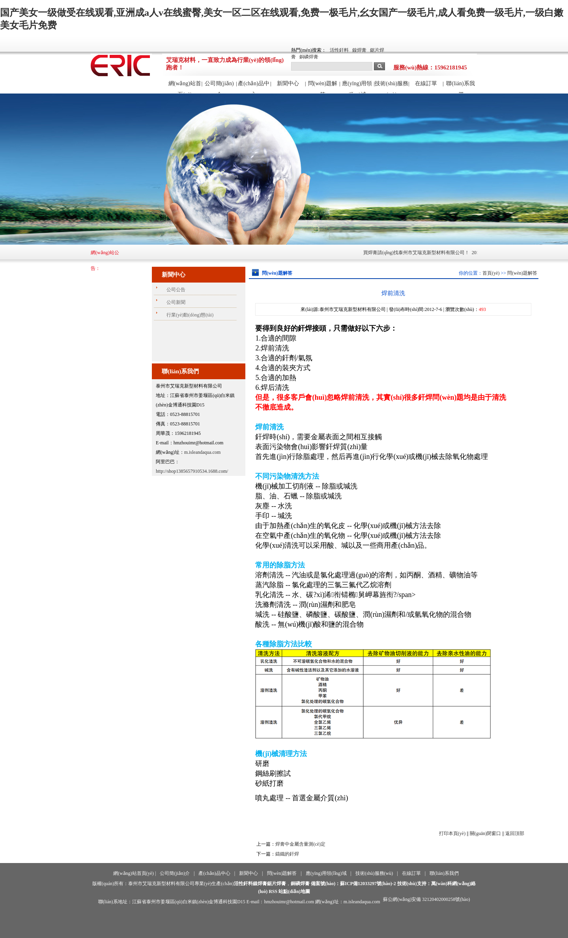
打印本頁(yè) (452, 833)
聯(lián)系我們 (460, 87)
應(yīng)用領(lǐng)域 (357, 87)
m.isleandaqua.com (202, 452)
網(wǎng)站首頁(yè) (184, 87)
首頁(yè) (490, 273)
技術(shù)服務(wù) (391, 87)
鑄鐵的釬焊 (287, 854)
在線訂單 (426, 83)
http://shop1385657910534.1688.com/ (192, 471)
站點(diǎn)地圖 (294, 891)
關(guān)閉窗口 (485, 833)
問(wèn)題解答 (323, 87)
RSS (273, 891)
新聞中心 (288, 83)
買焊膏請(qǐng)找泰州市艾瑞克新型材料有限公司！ (436, 252)
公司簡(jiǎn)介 (219, 87)
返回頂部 (514, 833)
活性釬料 (339, 50)
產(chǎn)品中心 (253, 87)
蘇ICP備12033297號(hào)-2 (368, 883)
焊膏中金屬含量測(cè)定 (300, 844)
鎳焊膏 (359, 50)
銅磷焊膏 (308, 57)
